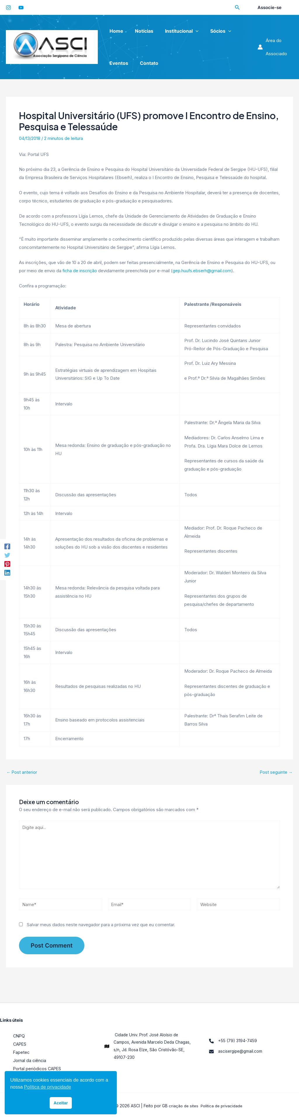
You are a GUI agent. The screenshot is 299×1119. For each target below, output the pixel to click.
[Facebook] (7, 546)
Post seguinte (276, 772)
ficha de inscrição (80, 270)
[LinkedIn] (7, 573)
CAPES (20, 1044)
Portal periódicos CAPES (38, 1068)
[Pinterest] (7, 564)
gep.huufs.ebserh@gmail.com (204, 270)
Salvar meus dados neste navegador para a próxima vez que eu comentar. (101, 929)
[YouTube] (21, 7)
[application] (190, 31)
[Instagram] (8, 7)
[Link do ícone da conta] (274, 47)
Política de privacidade (222, 1105)
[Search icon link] (237, 8)
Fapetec (21, 1052)
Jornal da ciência (30, 1060)
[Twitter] (7, 555)
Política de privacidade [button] (47, 1087)
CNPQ (19, 1036)
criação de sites (182, 1105)
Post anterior (22, 772)
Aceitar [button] (61, 1103)
